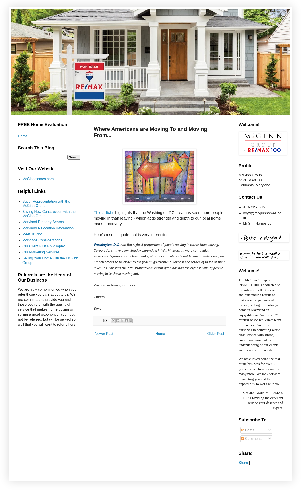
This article (103, 212)
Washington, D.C (106, 244)
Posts (247, 430)
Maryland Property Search (43, 222)
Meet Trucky (32, 234)
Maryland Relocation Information (48, 228)
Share (243, 463)
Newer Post (104, 334)
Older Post (215, 334)
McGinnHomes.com (38, 179)
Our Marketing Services (41, 252)
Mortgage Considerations (42, 240)
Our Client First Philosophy (43, 246)
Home (160, 334)
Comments (251, 439)
